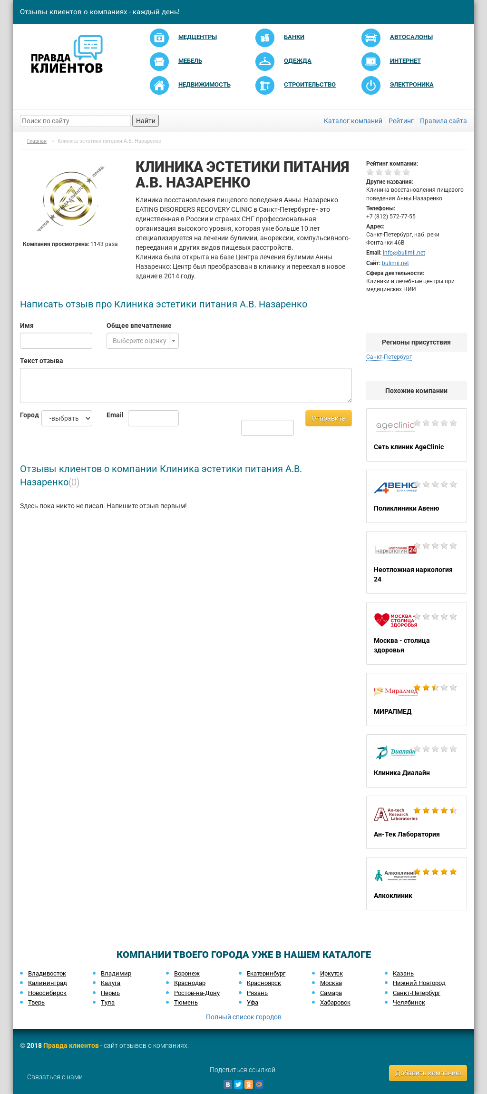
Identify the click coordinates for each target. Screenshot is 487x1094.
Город (23, 415)
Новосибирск (47, 992)
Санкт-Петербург (389, 357)
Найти (146, 121)
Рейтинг (401, 121)
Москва (331, 982)
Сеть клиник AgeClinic (417, 435)
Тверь (36, 1002)
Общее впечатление (139, 325)
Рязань (257, 992)
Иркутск (331, 973)
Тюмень (186, 1002)
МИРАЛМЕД (417, 699)
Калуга (110, 982)
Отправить (329, 418)
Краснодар (189, 982)
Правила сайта (443, 121)
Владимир (116, 973)
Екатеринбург (266, 973)
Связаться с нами (55, 1077)
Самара (331, 992)
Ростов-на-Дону (197, 992)
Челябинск (409, 1002)
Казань (403, 973)
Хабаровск (335, 1002)
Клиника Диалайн (417, 761)
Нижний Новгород (419, 982)
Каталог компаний (353, 121)
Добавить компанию (428, 1073)
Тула (108, 1002)
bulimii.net (395, 263)
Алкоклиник (417, 883)
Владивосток (47, 973)
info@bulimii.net (404, 252)
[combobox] (143, 341)
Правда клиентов (71, 1045)
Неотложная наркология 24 (417, 562)
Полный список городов (244, 1017)
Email (110, 415)
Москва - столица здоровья (417, 633)
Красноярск (264, 982)
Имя (27, 325)
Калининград (47, 982)
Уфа (252, 1002)
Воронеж (187, 973)
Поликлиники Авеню (417, 496)
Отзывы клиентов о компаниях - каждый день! (100, 12)
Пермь (110, 992)
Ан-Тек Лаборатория (417, 822)
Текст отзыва (41, 361)
